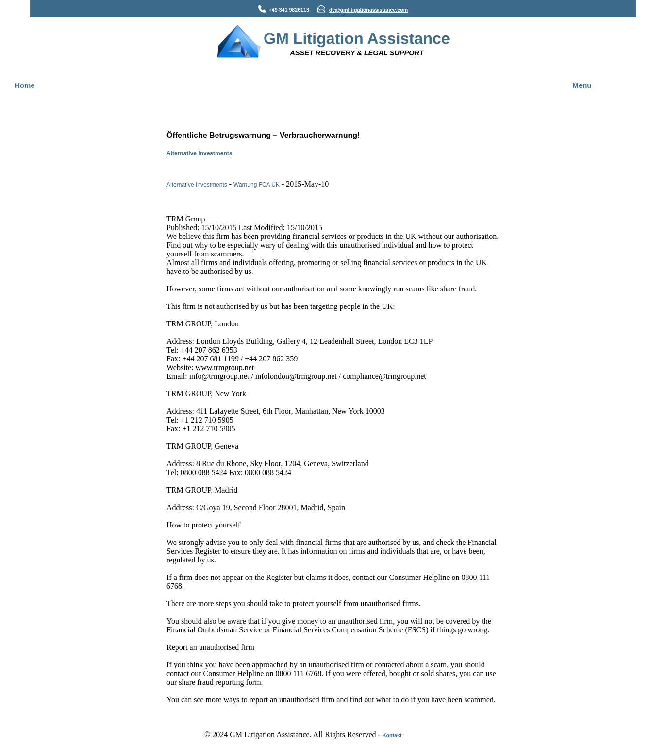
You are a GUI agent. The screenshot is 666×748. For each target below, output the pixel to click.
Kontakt (392, 735)
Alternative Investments (199, 153)
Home (25, 85)
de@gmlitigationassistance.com (368, 10)
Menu (581, 85)
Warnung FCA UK (256, 184)
